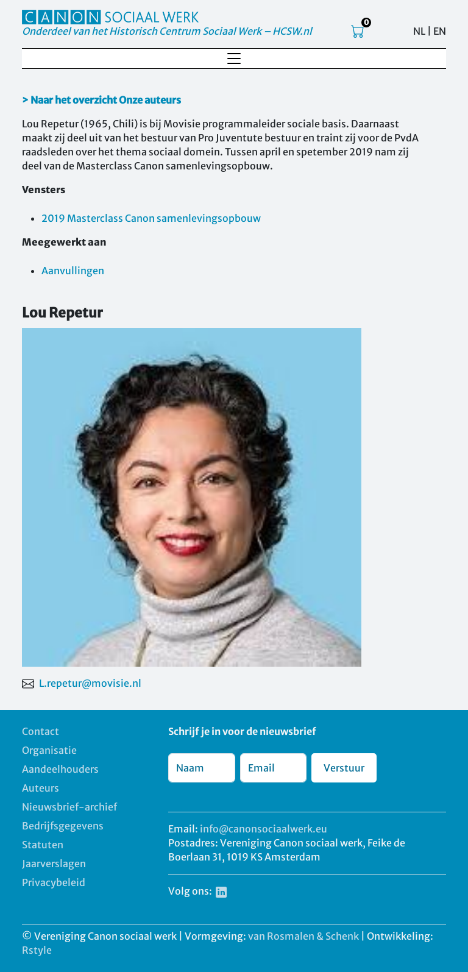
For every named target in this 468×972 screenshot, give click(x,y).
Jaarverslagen (54, 863)
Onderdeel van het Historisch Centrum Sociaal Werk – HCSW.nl (167, 31)
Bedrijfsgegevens (63, 826)
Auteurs (40, 788)
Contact (40, 731)
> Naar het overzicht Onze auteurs (101, 100)
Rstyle (37, 950)
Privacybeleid (53, 882)
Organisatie (49, 750)
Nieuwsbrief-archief (69, 807)
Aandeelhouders (60, 769)
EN (439, 31)
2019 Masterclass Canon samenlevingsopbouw (151, 218)
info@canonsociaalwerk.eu (263, 829)
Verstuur (344, 768)
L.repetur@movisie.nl (90, 683)
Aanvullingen (72, 270)
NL (419, 31)
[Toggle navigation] (234, 58)
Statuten (42, 845)
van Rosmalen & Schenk (303, 936)
